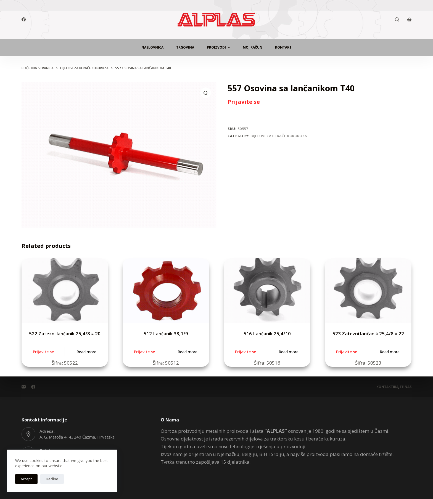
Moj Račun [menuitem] (252, 47)
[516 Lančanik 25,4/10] (267, 290)
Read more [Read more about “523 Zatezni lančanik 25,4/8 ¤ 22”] (390, 351)
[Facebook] (24, 19)
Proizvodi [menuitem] (219, 47)
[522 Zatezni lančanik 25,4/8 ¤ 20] (65, 290)
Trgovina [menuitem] (185, 47)
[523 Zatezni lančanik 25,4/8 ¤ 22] (368, 290)
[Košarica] (409, 19)
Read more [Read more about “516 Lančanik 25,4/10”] (289, 351)
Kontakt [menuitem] (283, 47)
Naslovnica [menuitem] (152, 47)
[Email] (24, 387)
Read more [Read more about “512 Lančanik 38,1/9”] (187, 351)
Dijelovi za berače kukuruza (279, 135)
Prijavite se (244, 101)
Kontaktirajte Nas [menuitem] (393, 387)
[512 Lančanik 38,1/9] (166, 290)
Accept (26, 478)
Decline (52, 478)
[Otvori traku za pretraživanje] (397, 19)
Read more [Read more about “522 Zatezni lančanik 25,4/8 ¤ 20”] (86, 351)
